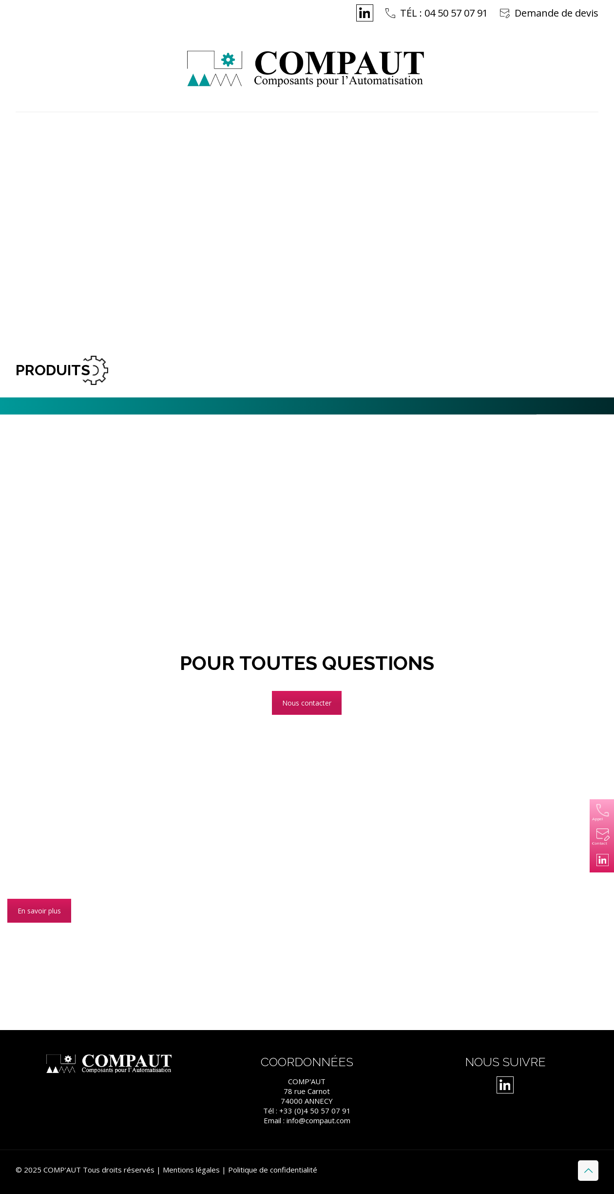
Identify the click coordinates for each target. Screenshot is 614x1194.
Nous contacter (306, 703)
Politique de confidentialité (272, 1169)
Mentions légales (191, 1169)
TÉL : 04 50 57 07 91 (444, 13)
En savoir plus (39, 910)
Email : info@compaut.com (307, 1120)
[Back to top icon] (588, 1170)
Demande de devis (556, 13)
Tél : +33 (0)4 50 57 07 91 (307, 1110)
